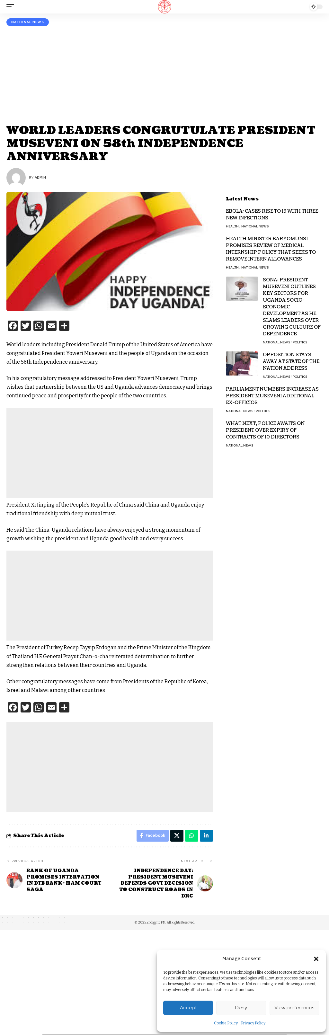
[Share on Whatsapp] (191, 836)
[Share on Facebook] (151, 836)
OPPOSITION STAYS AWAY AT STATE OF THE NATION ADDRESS (291, 361)
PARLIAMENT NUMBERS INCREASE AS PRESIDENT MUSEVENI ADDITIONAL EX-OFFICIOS (272, 396)
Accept (188, 1008)
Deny (241, 1008)
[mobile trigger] (11, 6)
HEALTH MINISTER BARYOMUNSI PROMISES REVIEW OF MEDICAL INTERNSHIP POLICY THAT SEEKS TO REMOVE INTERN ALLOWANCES (271, 249)
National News (27, 22)
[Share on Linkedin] (206, 836)
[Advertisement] (164, 74)
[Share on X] (176, 836)
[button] (316, 959)
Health (232, 226)
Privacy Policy (253, 1023)
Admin (41, 177)
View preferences (294, 1008)
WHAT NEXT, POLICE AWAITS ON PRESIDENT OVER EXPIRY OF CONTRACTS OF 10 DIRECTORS (265, 430)
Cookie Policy (226, 1023)
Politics (300, 342)
